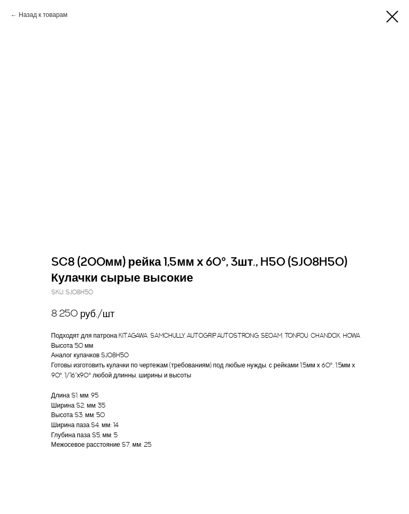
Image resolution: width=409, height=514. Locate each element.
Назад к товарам (43, 15)
